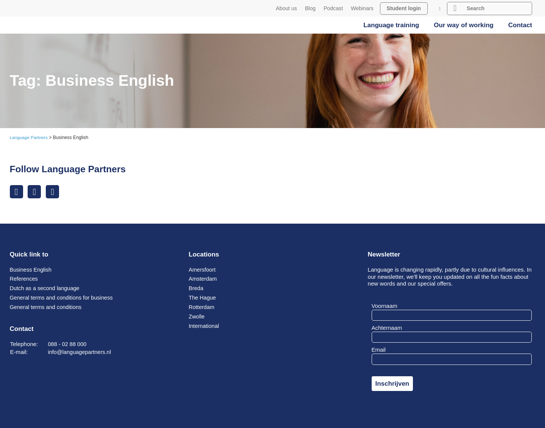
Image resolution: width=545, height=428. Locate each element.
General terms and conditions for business (63, 297)
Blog (310, 8)
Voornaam (384, 306)
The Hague (203, 297)
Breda (196, 288)
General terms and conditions (47, 307)
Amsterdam (203, 279)
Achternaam (387, 327)
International (204, 326)
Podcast (333, 8)
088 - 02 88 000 (68, 344)
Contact (520, 25)
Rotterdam (202, 307)
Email (379, 350)
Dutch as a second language (46, 288)
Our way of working (464, 25)
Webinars (362, 8)
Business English (31, 269)
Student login (404, 8)
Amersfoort (203, 269)
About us (286, 8)
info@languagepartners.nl (81, 352)
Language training (391, 25)
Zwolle (197, 316)
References (24, 279)
